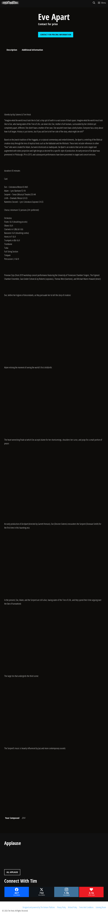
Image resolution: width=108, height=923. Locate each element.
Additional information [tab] (32, 49)
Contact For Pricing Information (55, 34)
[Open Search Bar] (93, 2)
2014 (23, 817)
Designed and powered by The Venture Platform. (39, 907)
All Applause (12, 872)
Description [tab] (12, 49)
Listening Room (101, 907)
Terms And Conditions (86, 907)
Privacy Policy (61, 907)
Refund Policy (72, 907)
